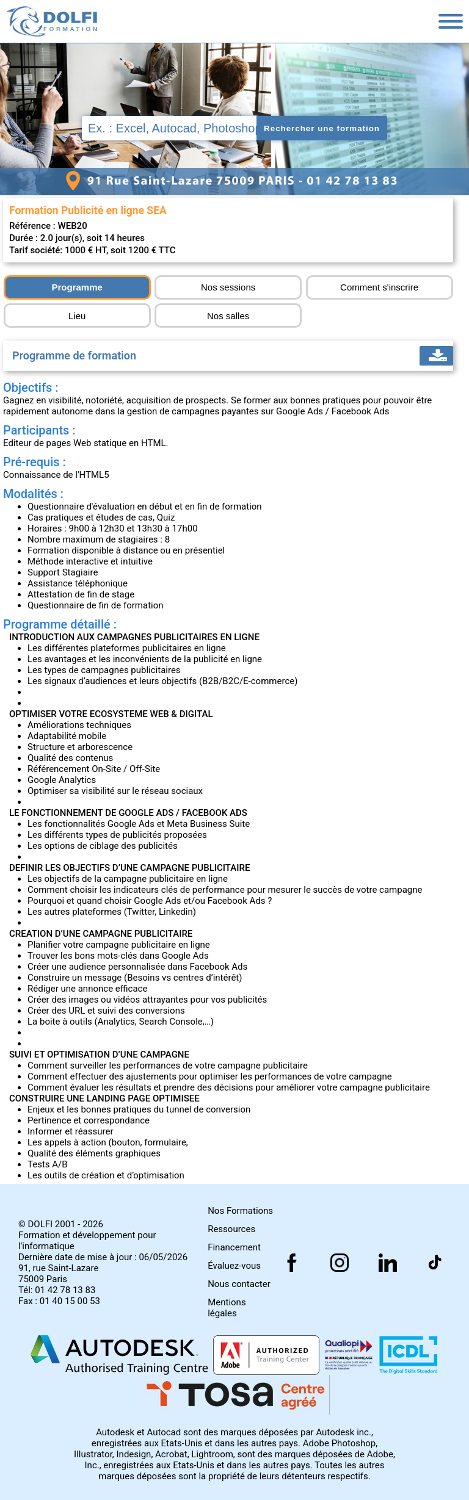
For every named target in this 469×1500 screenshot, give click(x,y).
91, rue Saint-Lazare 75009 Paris (58, 1274)
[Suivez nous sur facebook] (435, 1262)
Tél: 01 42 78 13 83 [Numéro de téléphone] (56, 1290)
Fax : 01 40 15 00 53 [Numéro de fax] (59, 1301)
